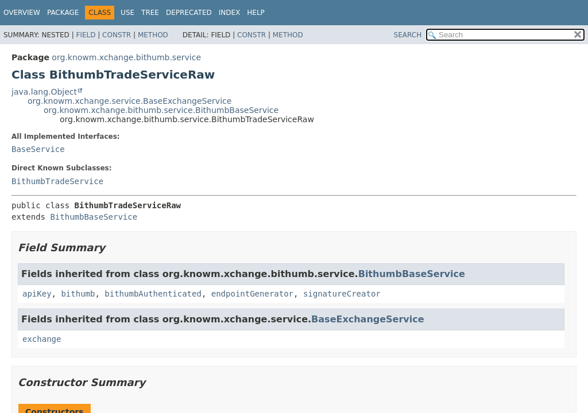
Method (153, 35)
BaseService (38, 149)
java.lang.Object (44, 91)
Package (63, 13)
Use (127, 13)
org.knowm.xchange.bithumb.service (126, 57)
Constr (116, 35)
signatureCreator (342, 293)
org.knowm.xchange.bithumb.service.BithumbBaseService (161, 110)
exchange (41, 339)
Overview (21, 13)
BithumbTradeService (57, 181)
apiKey (37, 293)
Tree (150, 13)
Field (85, 35)
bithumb (78, 293)
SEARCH (408, 35)
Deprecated (189, 13)
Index (230, 13)
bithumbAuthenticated (153, 293)
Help (256, 13)
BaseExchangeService (367, 319)
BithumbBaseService (93, 216)
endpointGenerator (252, 293)
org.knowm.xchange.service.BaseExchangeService (129, 101)
